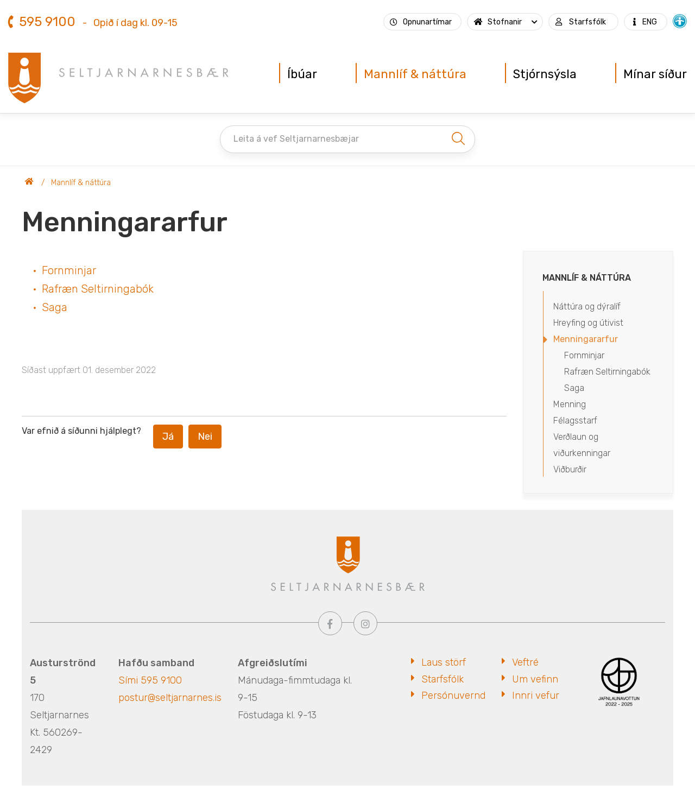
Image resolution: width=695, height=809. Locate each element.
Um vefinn (535, 679)
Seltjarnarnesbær (29, 183)
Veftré (525, 662)
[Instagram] (365, 623)
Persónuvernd (453, 695)
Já (168, 437)
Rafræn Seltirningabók (98, 288)
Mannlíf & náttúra (81, 182)
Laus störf (443, 662)
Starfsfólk (442, 679)
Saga (54, 307)
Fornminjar (69, 270)
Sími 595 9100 (150, 680)
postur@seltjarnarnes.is (170, 698)
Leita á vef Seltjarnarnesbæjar (296, 139)
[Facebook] (330, 623)
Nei (205, 437)
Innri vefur (535, 695)
